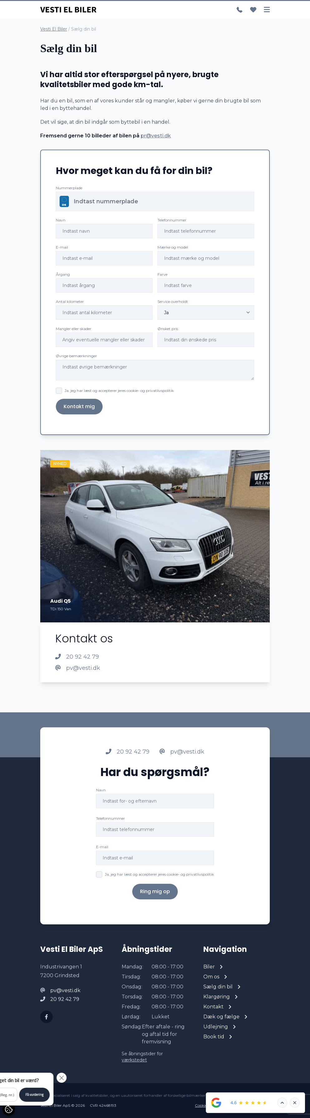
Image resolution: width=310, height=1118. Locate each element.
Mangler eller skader (73, 328)
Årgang (63, 274)
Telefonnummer (171, 220)
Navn (60, 220)
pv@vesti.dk (77, 668)
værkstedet (134, 1060)
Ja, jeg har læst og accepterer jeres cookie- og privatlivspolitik (119, 390)
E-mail (62, 247)
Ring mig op (155, 904)
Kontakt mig (79, 406)
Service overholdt (172, 301)
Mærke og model (172, 247)
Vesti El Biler (53, 29)
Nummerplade (69, 188)
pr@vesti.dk (156, 136)
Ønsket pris (167, 328)
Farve (162, 274)
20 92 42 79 (77, 656)
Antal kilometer (70, 301)
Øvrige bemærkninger (76, 356)
